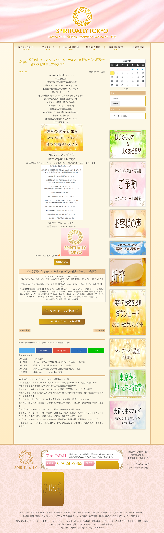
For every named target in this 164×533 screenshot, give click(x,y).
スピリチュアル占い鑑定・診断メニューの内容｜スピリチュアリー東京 (50, 416)
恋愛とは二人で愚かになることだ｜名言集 (52, 365)
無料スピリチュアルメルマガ (60, 513)
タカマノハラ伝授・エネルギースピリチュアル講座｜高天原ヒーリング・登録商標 (55, 389)
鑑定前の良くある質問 (107, 516)
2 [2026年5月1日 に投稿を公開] (137, 69)
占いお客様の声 (116, 513)
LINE (96, 350)
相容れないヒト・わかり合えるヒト (49, 372)
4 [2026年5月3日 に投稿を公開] (112, 73)
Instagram (61, 350)
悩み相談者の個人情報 (31, 516)
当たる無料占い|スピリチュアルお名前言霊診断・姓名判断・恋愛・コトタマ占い (54, 399)
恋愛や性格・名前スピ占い (36, 513)
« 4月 (126, 89)
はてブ (79, 350)
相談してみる (62, 262)
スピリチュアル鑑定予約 (133, 513)
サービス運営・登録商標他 (87, 516)
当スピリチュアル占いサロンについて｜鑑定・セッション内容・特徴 (49, 409)
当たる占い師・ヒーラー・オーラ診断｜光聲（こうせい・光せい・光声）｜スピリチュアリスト (61, 413)
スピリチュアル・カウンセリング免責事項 (58, 516)
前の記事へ (24, 330)
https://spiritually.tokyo (61, 159)
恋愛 (103, 72)
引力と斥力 (38, 359)
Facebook (44, 350)
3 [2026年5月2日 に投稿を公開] (142, 69)
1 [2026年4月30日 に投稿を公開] (132, 69)
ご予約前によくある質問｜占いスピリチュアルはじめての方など (47, 386)
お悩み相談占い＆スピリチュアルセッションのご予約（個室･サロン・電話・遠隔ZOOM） (59, 382)
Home (21, 342)
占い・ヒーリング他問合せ (129, 516)
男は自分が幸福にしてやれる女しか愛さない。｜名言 (57, 369)
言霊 (57, 279)
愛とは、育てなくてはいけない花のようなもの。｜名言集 (59, 362)
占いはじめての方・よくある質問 (64, 321)
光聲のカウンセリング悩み (30, 284)
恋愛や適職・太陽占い (81, 513)
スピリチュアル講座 (100, 513)
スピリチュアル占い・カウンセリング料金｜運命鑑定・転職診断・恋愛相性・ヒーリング (58, 419)
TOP (21, 513)
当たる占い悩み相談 (70, 279)
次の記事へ (99, 330)
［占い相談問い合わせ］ (138, 467)
